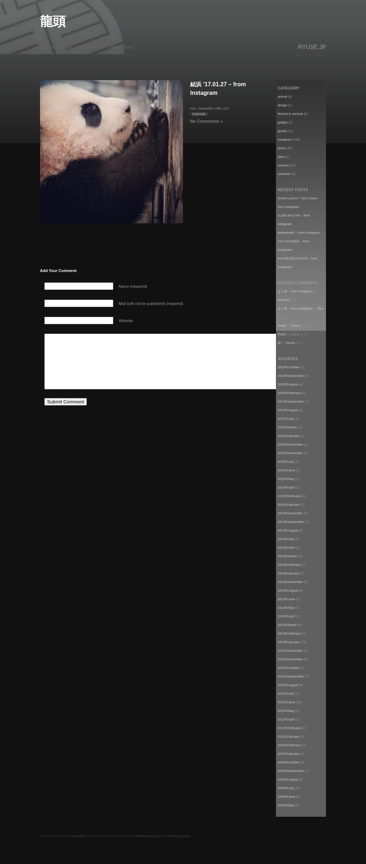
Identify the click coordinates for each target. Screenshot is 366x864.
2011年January (289, 736)
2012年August (288, 685)
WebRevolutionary (148, 836)
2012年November (290, 659)
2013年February (289, 633)
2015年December (290, 444)
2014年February (289, 565)
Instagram (199, 113)
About (91, 47)
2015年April (286, 487)
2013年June (286, 599)
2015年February (289, 496)
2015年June (286, 470)
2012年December (290, 650)
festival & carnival (290, 114)
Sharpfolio (78, 836)
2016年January (289, 436)
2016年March (287, 427)
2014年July (286, 539)
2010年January (289, 754)
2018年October (289, 367)
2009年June (286, 797)
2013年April (286, 616)
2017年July (286, 419)
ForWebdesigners (178, 836)
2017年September (291, 401)
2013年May (286, 608)
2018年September (291, 376)
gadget (283, 122)
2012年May (286, 711)
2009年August (288, 779)
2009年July (286, 788)
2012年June (286, 702)
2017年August (288, 410)
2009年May (286, 805)
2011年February (289, 728)
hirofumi (283, 300)
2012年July (286, 693)
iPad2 (282, 325)
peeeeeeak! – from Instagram (299, 232)
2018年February (289, 393)
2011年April (286, 719)
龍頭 (53, 21)
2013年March (287, 625)
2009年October (289, 762)
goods (282, 131)
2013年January (289, 642)
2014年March (287, 556)
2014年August (288, 530)
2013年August (288, 590)
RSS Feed (122, 47)
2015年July (286, 461)
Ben (320, 308)
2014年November (290, 513)
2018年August (288, 384)
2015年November (290, 453)
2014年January (289, 573)
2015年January (289, 504)
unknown (284, 174)
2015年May (286, 479)
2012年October (289, 668)
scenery (283, 165)
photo (282, 148)
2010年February (289, 745)
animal (282, 96)
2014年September (291, 522)
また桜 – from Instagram (295, 291)
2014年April (286, 547)
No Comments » (206, 121)
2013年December (290, 582)
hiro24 (295, 325)
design (282, 105)
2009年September (291, 771)
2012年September (291, 676)
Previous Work (56, 47)
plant (281, 157)
